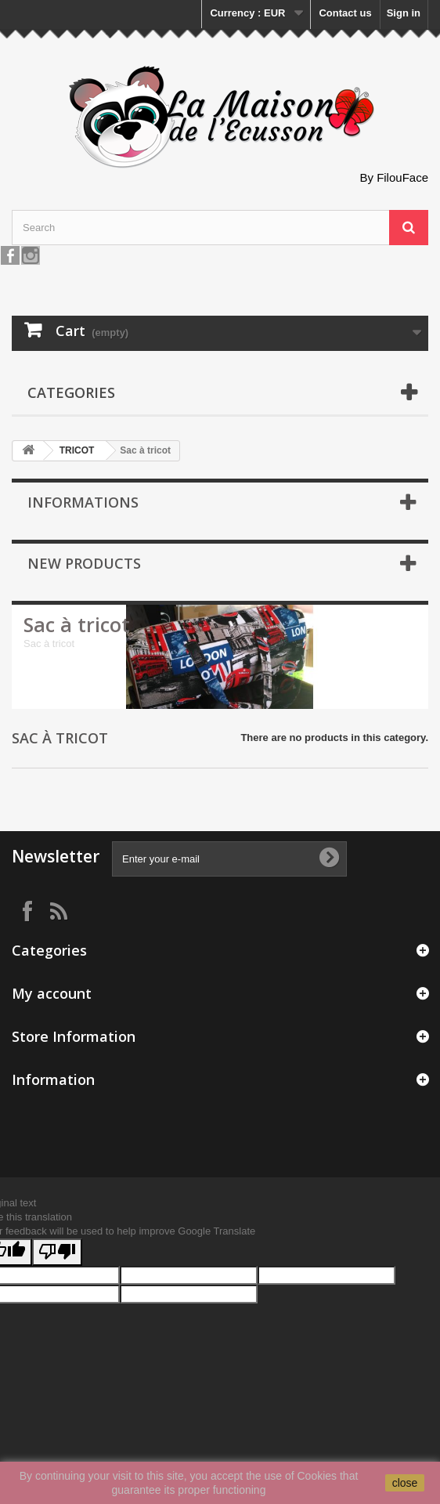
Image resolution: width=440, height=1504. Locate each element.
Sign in (403, 13)
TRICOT (77, 450)
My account (52, 993)
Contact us (345, 13)
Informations (83, 502)
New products (84, 563)
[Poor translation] (57, 1252)
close (405, 1483)
